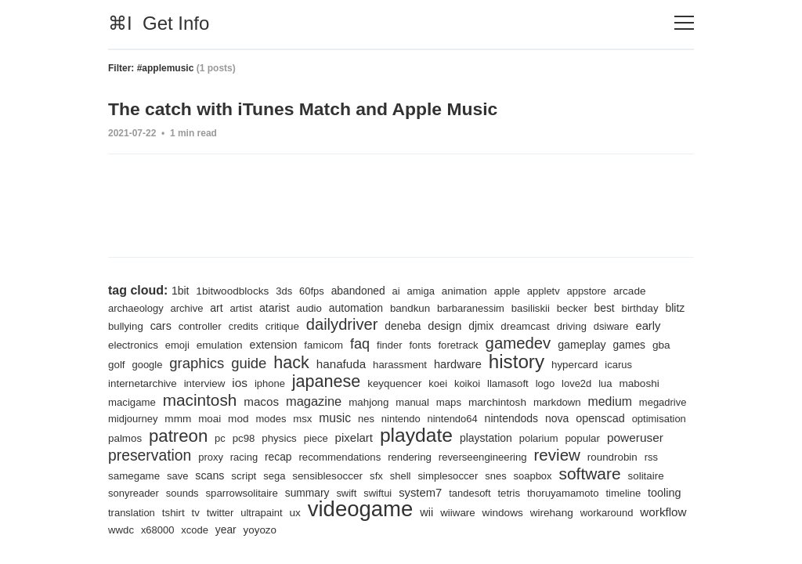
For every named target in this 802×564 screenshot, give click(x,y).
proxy (276, 457)
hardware (488, 363)
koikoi (473, 383)
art (218, 307)
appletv (548, 290)
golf (141, 364)
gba (117, 363)
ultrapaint (427, 513)
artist (243, 307)
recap (345, 456)
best (612, 307)
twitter (385, 513)
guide (276, 362)
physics (343, 438)
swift (463, 493)
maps (454, 401)
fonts (457, 344)
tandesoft (589, 493)
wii (595, 512)
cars (189, 325)
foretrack (495, 344)
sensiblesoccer (409, 474)
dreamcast (558, 325)
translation (296, 513)
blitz (118, 325)
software (140, 491)
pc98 (307, 438)
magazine (316, 400)
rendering (479, 457)
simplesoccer (531, 474)
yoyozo (476, 530)
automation (360, 307)
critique (311, 325)
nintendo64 (512, 418)
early (121, 343)
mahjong (372, 401)
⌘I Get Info (158, 23)
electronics (166, 344)
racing (310, 457)
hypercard (607, 364)
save (258, 474)
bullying (152, 325)
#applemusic (165, 68)
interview (206, 383)
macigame (132, 401)
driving (606, 325)
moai (266, 418)
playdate (483, 435)
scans (290, 474)
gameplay (621, 344)
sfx (459, 474)
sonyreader (247, 493)
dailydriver (372, 323)
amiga (424, 290)
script (325, 474)
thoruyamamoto (144, 513)
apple (512, 290)
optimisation (135, 438)
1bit (181, 290)
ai (399, 290)
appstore (592, 290)
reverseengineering (553, 457)
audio (312, 307)
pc (284, 438)
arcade (636, 290)
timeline (206, 513)
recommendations (408, 457)
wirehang (178, 529)
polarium (607, 438)
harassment (429, 364)
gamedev (556, 342)
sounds (297, 493)
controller (228, 325)
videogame (527, 509)
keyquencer (398, 383)
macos (264, 400)
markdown (564, 401)
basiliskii (537, 307)
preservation (214, 455)
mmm (234, 417)
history (547, 360)
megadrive (132, 418)
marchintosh (503, 401)
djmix (513, 325)
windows (129, 529)
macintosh (201, 399)
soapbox (618, 474)
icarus (651, 364)
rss (173, 474)
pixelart (419, 437)
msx (360, 418)
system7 (539, 492)
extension (308, 344)
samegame (213, 474)
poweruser (136, 456)
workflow (292, 529)
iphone (272, 383)
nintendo (460, 418)
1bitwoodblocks (234, 290)
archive (188, 307)
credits (272, 325)
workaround (235, 530)
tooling (247, 512)
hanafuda (370, 363)
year (442, 529)
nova (619, 417)
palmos (187, 438)
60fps (313, 290)
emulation (253, 344)
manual (417, 401)
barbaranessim (476, 307)
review (628, 455)
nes (425, 418)
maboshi (647, 382)
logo (552, 383)
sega (356, 474)
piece (381, 438)
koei (443, 383)
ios (242, 382)
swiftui (495, 493)
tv (360, 513)
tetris (628, 493)
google (173, 364)
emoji (211, 344)
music (394, 417)
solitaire (196, 493)
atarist (277, 307)
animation (469, 290)
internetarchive (143, 383)
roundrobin (133, 474)
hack (319, 361)
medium (617, 400)
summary (423, 492)
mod (295, 417)
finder (426, 344)
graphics (223, 362)
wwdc (336, 530)
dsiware (645, 325)
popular (652, 438)
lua (613, 383)
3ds (285, 290)
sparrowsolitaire (358, 493)
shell (483, 474)
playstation (553, 438)
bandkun (414, 307)
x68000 (372, 530)
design (477, 325)
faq (396, 342)
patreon (241, 436)
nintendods (572, 417)
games (669, 344)
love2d (584, 383)
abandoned (361, 290)
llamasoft (514, 383)
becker (578, 307)
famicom (360, 344)
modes (329, 418)
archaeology (136, 307)
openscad (663, 417)
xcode (410, 530)
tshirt (337, 513)
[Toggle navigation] (684, 23)
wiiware (626, 513)
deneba (434, 325)
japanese (329, 380)
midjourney (189, 418)
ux (461, 512)
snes (580, 474)
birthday (648, 307)
